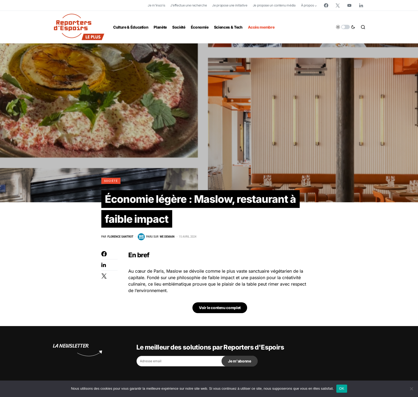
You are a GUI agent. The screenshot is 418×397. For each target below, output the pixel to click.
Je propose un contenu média (274, 5)
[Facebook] (326, 5)
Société (111, 180)
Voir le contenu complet (220, 309)
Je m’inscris (156, 5)
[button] (345, 27)
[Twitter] (337, 5)
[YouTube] (349, 5)
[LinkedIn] (361, 5)
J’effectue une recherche (188, 5)
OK (341, 388)
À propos (307, 5)
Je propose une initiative (229, 5)
